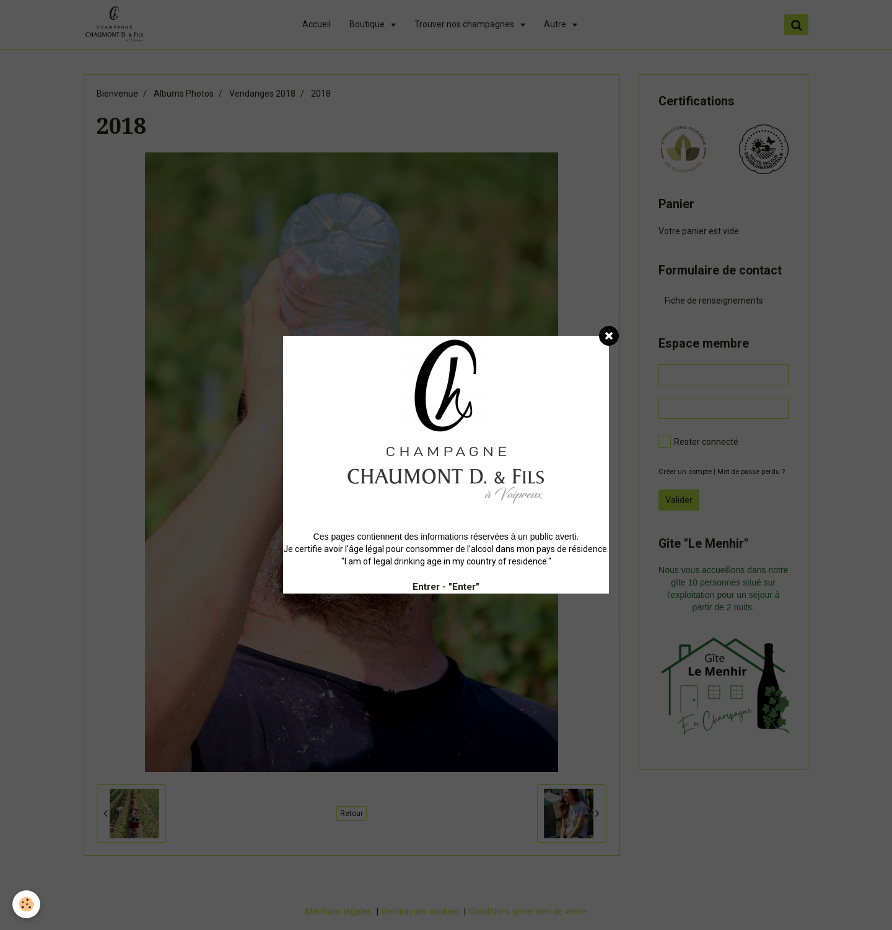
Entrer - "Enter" (446, 586)
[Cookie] (26, 904)
